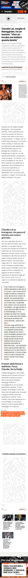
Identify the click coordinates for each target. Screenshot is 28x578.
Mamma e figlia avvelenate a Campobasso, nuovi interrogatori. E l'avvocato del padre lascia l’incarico (14, 569)
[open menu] (1, 11)
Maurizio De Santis (11, 76)
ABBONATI (20, 11)
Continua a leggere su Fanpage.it (14, 454)
